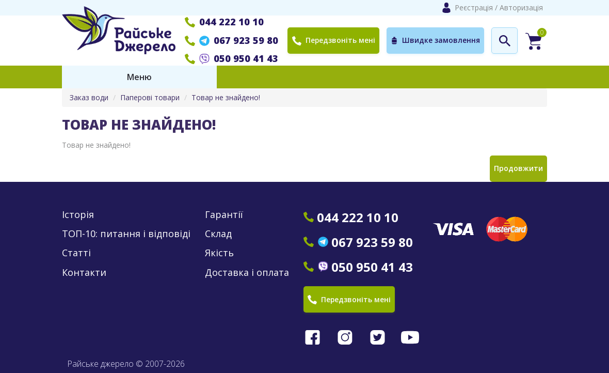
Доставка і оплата (247, 272)
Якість (219, 253)
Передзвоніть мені (333, 40)
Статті (76, 253)
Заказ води (89, 97)
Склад (218, 234)
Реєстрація (474, 7)
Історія (78, 215)
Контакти (84, 272)
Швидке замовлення (435, 40)
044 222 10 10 (224, 21)
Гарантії (224, 215)
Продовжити (518, 168)
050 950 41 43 (231, 58)
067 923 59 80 (231, 40)
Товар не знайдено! (225, 97)
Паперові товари (150, 97)
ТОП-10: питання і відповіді (126, 234)
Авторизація (521, 7)
